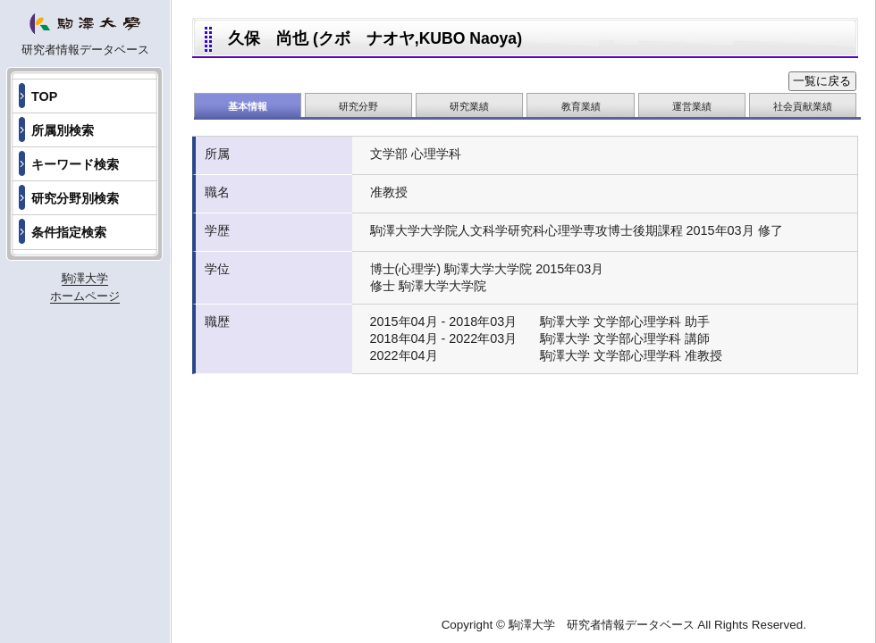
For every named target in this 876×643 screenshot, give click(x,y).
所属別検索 (62, 130)
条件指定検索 (68, 232)
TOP (44, 96)
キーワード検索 (75, 164)
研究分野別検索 (75, 198)
